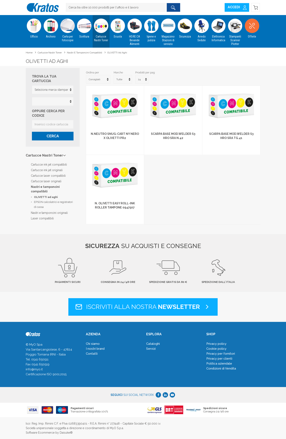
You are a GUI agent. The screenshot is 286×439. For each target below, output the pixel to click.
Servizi (151, 349)
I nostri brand (95, 349)
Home (29, 52)
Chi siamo (93, 344)
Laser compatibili (42, 218)
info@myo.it (34, 369)
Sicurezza (184, 26)
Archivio (50, 26)
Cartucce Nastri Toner (101, 28)
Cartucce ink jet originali (47, 170)
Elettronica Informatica (218, 28)
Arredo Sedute (201, 28)
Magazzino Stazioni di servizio (168, 30)
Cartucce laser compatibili (48, 175)
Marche (118, 72)
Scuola (118, 26)
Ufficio (34, 26)
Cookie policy (216, 349)
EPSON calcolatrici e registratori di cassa (53, 204)
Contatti (92, 353)
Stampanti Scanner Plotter (235, 30)
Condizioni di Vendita (221, 368)
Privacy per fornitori (220, 353)
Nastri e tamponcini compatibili (84, 52)
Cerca (53, 136)
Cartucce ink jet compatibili (49, 164)
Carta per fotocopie (67, 28)
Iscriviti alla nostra (143, 306)
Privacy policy (216, 344)
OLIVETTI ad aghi (117, 52)
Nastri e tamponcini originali (49, 212)
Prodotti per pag (145, 72)
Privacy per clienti (219, 358)
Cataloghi (153, 344)
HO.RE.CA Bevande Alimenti (134, 30)
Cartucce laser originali (46, 181)
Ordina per (92, 72)
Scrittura (84, 26)
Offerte (252, 26)
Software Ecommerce (40, 432)
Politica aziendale (219, 363)
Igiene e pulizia (151, 28)
